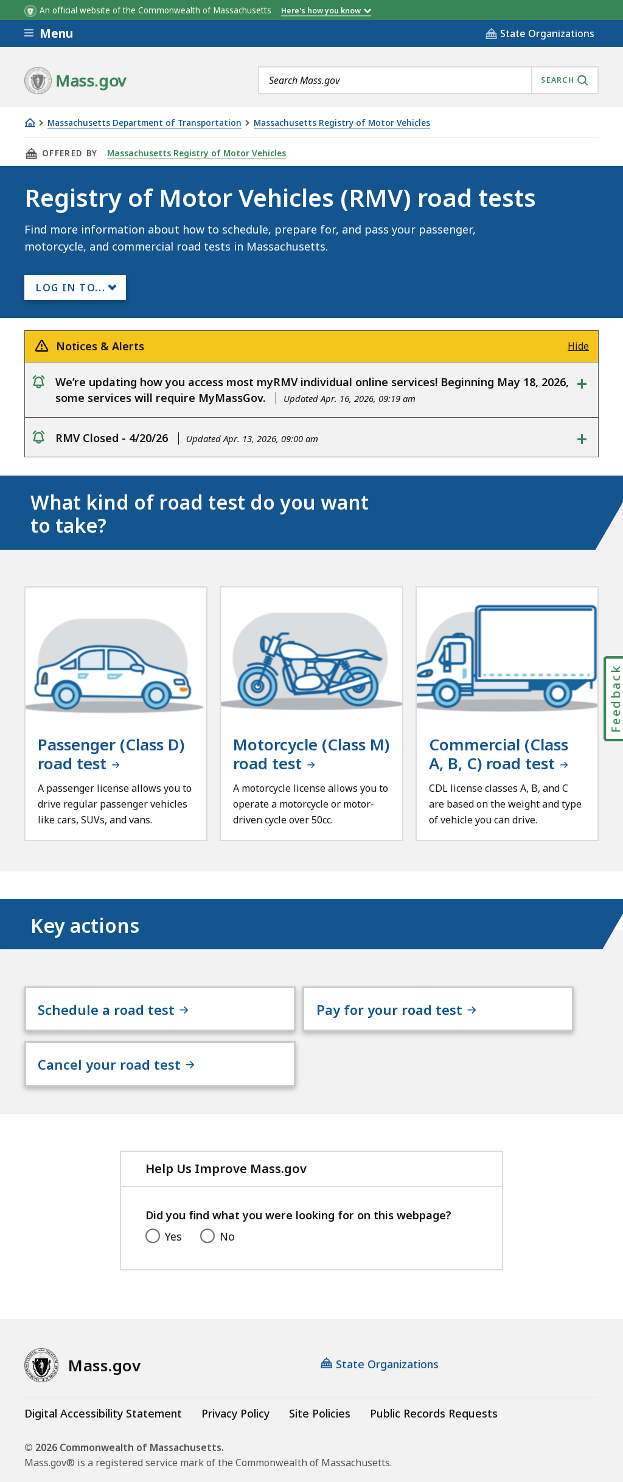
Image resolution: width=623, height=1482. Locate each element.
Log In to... (70, 287)
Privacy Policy (235, 1380)
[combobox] (428, 80)
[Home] (30, 122)
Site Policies (319, 1380)
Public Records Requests (434, 1380)
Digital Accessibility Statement (103, 1380)
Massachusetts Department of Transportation (144, 123)
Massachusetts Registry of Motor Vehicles (342, 123)
